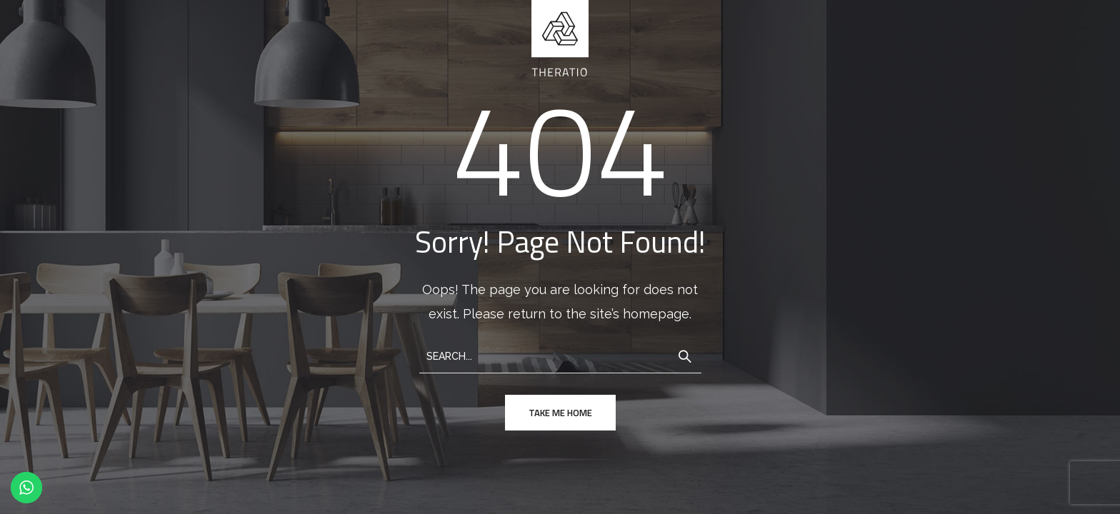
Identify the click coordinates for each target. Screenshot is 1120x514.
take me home (560, 412)
